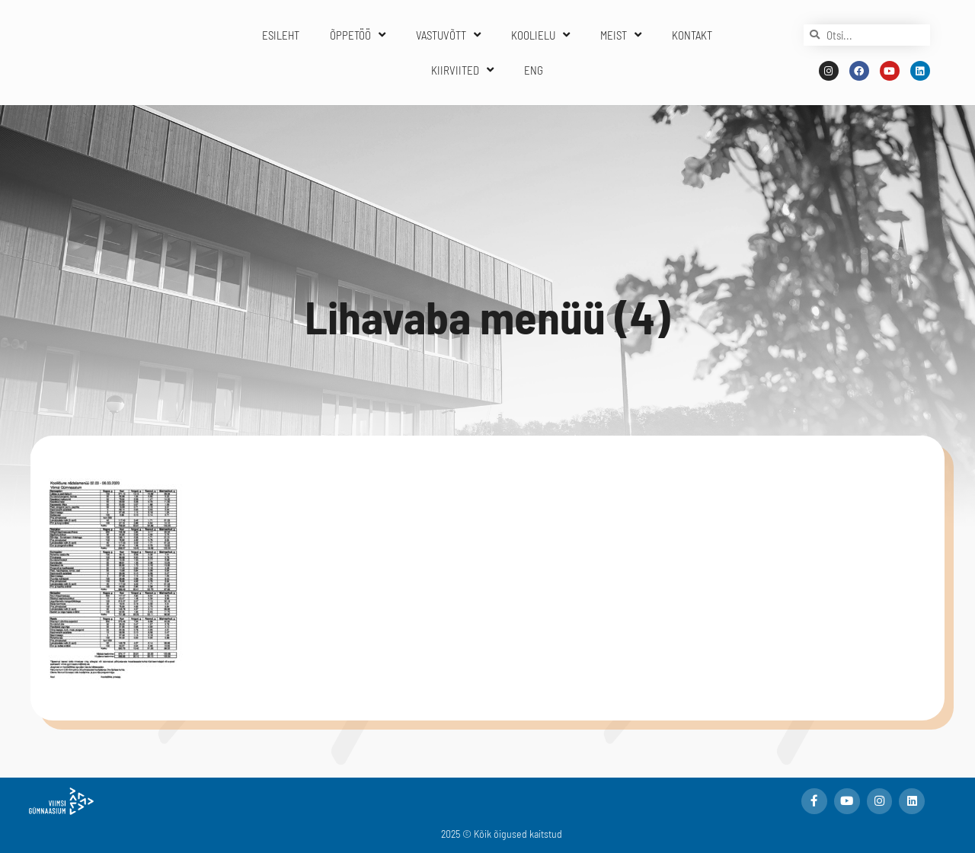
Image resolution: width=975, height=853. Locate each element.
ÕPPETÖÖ (357, 34)
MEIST (620, 34)
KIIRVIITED (462, 69)
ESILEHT (280, 35)
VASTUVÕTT (448, 34)
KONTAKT (692, 35)
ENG (533, 70)
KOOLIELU (540, 34)
